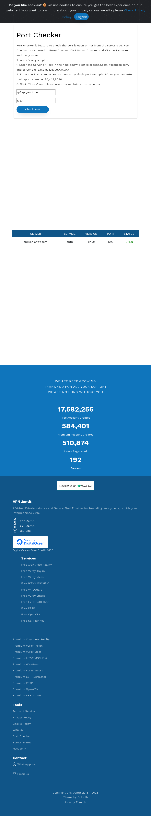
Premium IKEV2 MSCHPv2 (30, 658)
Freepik (81, 802)
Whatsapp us (24, 764)
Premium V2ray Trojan (28, 645)
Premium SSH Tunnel (27, 695)
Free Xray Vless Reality (36, 564)
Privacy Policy (22, 717)
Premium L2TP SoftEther (29, 676)
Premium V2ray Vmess (28, 670)
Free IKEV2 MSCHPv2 (35, 583)
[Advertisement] (75, 148)
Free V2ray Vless (32, 577)
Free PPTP (28, 608)
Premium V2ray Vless (27, 651)
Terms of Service (24, 711)
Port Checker (22, 736)
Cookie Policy (22, 723)
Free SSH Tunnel (32, 620)
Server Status (22, 742)
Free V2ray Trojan (33, 570)
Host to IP (19, 748)
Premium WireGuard (26, 664)
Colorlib (82, 797)
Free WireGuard (31, 589)
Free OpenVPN (31, 614)
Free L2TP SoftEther (35, 602)
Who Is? (18, 729)
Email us (21, 774)
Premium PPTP (23, 683)
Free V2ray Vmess (33, 595)
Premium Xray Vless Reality (31, 639)
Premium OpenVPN (25, 689)
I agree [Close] (81, 17)
